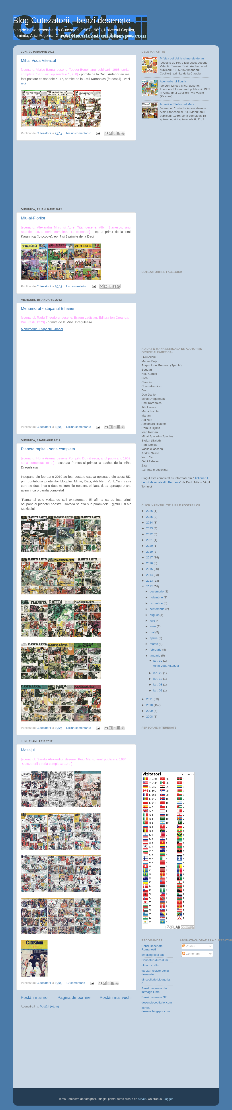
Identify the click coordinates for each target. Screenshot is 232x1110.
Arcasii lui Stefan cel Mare (177, 104)
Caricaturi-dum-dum (155, 960)
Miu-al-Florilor (33, 218)
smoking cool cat (153, 954)
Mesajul (28, 750)
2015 (150, 569)
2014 (150, 575)
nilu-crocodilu (150, 965)
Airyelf (142, 1098)
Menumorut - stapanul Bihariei (47, 308)
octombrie (157, 603)
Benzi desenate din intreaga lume (154, 990)
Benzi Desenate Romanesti (152, 947)
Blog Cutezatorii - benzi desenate (72, 20)
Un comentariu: (76, 286)
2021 (150, 540)
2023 (150, 528)
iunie (153, 626)
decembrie (157, 591)
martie (154, 643)
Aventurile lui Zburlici (173, 81)
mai (153, 632)
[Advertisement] (76, 174)
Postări (188, 946)
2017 (150, 557)
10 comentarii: (76, 982)
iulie (153, 620)
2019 (150, 551)
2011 (150, 699)
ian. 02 (158, 690)
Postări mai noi (35, 997)
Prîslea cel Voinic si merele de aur (182, 58)
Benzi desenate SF (154, 997)
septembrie (158, 609)
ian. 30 (158, 660)
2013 (150, 580)
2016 (150, 563)
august (155, 615)
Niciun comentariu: (79, 133)
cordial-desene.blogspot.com (156, 1009)
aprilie (154, 638)
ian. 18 (158, 678)
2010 (150, 705)
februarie (156, 649)
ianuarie (155, 655)
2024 (150, 522)
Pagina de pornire (73, 997)
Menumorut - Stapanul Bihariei (42, 329)
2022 (150, 534)
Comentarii (191, 953)
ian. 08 (158, 684)
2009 (150, 710)
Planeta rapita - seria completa (48, 449)
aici (23, 83)
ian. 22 (158, 673)
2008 (150, 716)
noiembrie (157, 597)
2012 (150, 586)
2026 (150, 510)
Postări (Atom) (49, 1006)
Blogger (168, 1098)
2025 (150, 516)
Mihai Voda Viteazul (38, 60)
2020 (150, 545)
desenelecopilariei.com (157, 1002)
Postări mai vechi (116, 997)
